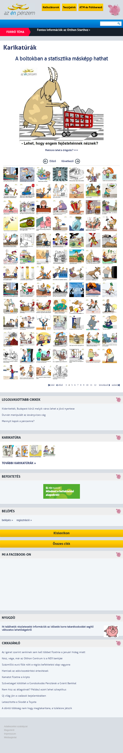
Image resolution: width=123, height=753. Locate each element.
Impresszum (10, 733)
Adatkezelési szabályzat (15, 726)
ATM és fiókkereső (90, 7)
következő (103, 385)
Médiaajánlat (10, 737)
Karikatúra (11, 438)
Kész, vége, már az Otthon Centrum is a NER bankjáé (32, 658)
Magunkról (9, 730)
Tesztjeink (69, 7)
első (52, 385)
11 (91, 385)
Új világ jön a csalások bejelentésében (24, 695)
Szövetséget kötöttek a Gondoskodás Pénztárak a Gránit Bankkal (39, 683)
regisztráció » (24, 520)
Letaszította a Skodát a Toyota (19, 702)
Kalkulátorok (51, 7)
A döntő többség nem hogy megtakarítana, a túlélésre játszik (37, 708)
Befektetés (11, 477)
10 (87, 385)
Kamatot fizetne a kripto (16, 677)
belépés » (7, 520)
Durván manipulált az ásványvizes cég (24, 415)
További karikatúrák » (19, 463)
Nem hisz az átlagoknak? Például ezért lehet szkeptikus (34, 689)
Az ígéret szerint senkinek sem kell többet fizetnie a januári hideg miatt (43, 652)
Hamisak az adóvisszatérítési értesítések (25, 670)
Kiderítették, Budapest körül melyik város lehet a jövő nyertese (38, 408)
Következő (67, 161)
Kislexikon (62, 533)
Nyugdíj (8, 618)
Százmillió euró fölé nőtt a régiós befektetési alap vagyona (36, 664)
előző (60, 385)
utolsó (114, 385)
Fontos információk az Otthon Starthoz (63, 30)
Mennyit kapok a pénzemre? (18, 421)
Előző (52, 161)
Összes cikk (61, 544)
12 (95, 385)
